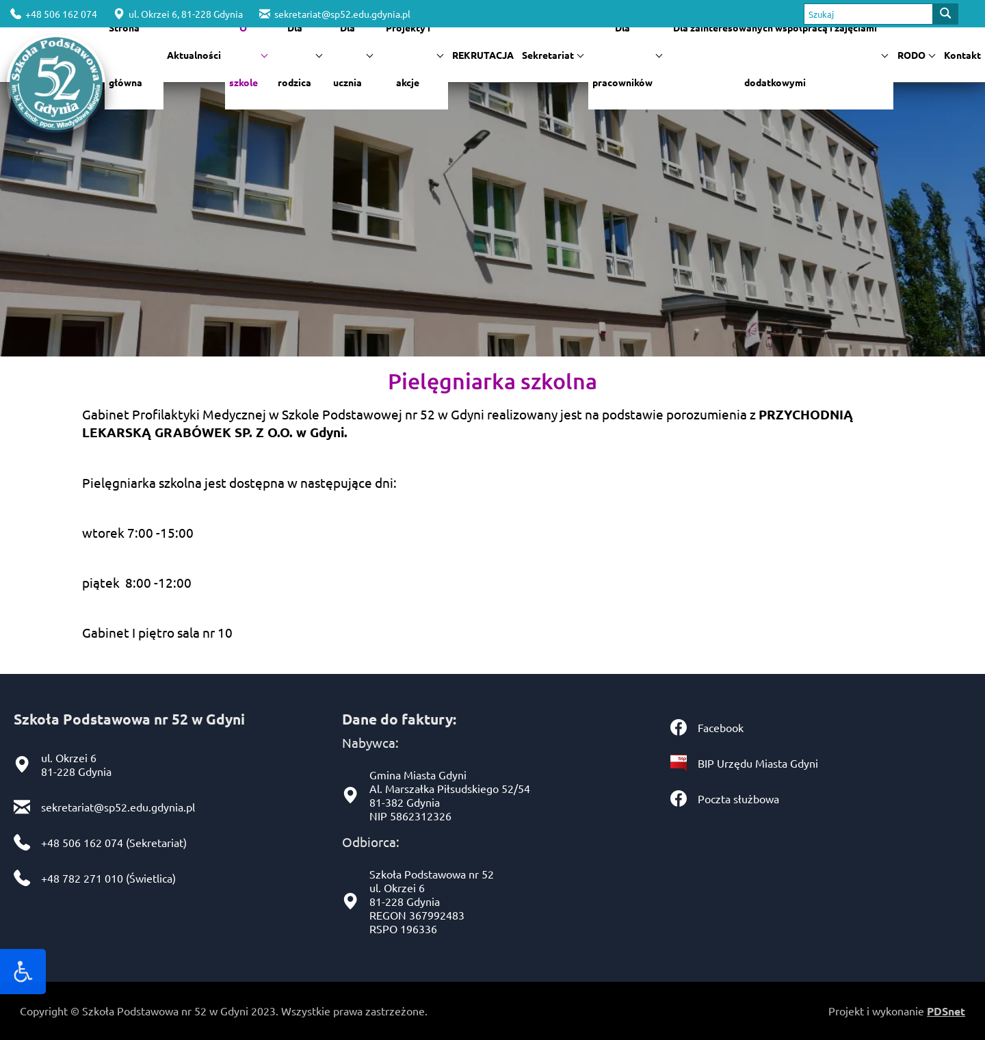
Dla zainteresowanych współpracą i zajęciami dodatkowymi (781, 54)
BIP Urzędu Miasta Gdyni (758, 763)
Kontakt (962, 55)
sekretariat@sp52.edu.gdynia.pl (334, 14)
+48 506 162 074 (53, 14)
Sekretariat (552, 55)
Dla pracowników (627, 54)
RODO (916, 55)
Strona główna (125, 54)
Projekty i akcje (414, 54)
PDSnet (946, 1011)
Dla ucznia (353, 54)
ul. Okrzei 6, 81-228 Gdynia (178, 14)
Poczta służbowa (738, 798)
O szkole (248, 54)
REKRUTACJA (483, 55)
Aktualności (194, 55)
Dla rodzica (300, 54)
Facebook (721, 727)
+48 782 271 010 (82, 878)
